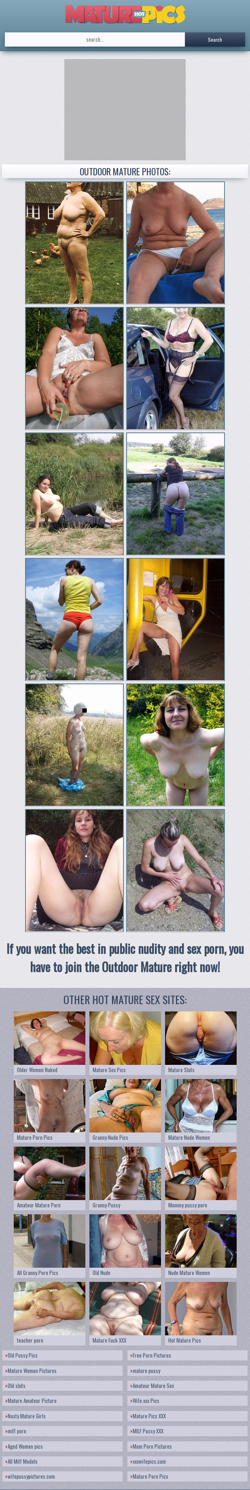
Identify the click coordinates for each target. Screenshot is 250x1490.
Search (215, 39)
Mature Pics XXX (148, 1416)
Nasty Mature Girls (26, 1416)
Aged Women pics (24, 1446)
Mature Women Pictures (31, 1371)
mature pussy (145, 1371)
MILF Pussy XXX (147, 1431)
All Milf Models (22, 1461)
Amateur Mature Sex (152, 1385)
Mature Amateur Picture (31, 1400)
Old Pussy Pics (22, 1355)
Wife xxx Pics (145, 1400)
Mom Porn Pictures (151, 1446)
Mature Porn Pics (149, 1476)
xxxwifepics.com (148, 1461)
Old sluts (15, 1385)
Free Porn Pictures (151, 1355)
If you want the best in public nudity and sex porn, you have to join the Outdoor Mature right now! (125, 957)
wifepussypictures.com (30, 1476)
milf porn (16, 1431)
